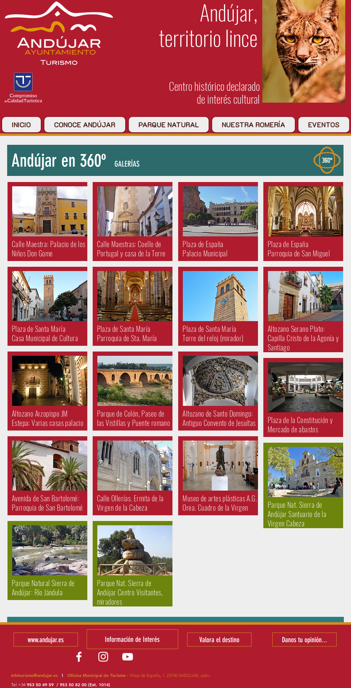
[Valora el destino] (219, 640)
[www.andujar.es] (46, 640)
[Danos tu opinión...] (304, 640)
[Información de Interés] (132, 639)
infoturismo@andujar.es (34, 675)
